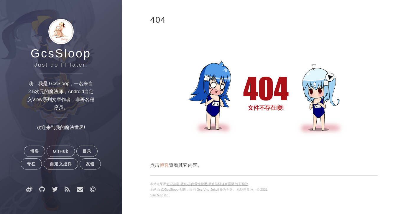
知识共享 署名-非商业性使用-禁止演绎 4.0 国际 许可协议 (207, 184)
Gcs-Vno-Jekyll (208, 189)
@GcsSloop (170, 189)
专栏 (31, 164)
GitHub (61, 151)
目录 (87, 151)
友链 (90, 164)
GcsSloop (61, 53)
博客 (34, 151)
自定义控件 (61, 164)
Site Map (156, 195)
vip (166, 195)
